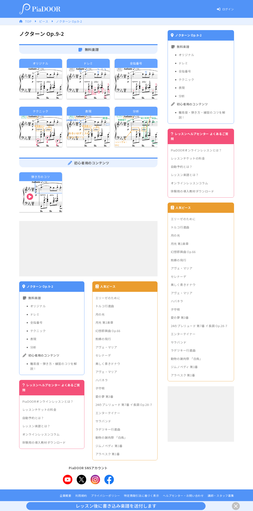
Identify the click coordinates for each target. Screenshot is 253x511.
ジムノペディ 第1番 (109, 446)
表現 (33, 339)
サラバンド (103, 421)
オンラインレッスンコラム (41, 434)
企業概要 (65, 496)
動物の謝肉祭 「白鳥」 (111, 437)
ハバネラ (101, 380)
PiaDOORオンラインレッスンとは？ (48, 401)
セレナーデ (103, 355)
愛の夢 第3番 (104, 396)
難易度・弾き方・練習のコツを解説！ (53, 366)
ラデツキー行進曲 (107, 429)
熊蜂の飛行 (103, 339)
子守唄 (100, 388)
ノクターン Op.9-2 (69, 21)
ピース (43, 21)
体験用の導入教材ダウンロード (44, 442)
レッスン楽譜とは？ (36, 426)
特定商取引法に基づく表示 (141, 496)
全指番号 (36, 322)
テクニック (38, 331)
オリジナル (38, 306)
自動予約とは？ (33, 418)
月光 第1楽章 (104, 322)
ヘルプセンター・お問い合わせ (183, 496)
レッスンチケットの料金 (39, 409)
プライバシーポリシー (105, 496)
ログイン (225, 9)
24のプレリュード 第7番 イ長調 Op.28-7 (123, 405)
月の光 (100, 314)
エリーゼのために (107, 298)
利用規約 (81, 496)
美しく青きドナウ (107, 364)
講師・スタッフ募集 (221, 496)
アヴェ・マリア (106, 347)
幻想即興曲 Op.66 (107, 331)
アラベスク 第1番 (107, 454)
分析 (33, 347)
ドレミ (35, 314)
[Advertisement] (88, 248)
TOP (28, 21)
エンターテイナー (107, 413)
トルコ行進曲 (104, 306)
